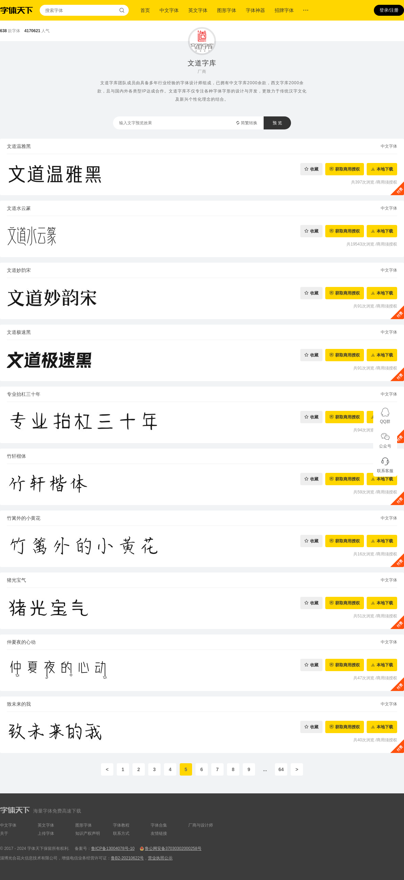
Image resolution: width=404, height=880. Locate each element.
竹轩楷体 (16, 456)
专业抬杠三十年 (23, 394)
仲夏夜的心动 (21, 642)
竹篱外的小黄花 (23, 518)
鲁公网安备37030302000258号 (173, 848)
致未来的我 (19, 704)
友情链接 (159, 833)
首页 (145, 10)
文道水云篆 (19, 208)
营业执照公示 (160, 858)
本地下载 (385, 169)
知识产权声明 (87, 833)
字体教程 (121, 825)
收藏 (314, 169)
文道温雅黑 (19, 146)
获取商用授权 (347, 169)
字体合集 (159, 825)
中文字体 (169, 10)
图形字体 (226, 10)
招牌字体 (284, 10)
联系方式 (121, 833)
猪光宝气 (16, 580)
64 (281, 769)
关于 (4, 833)
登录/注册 (389, 10)
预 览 (277, 123)
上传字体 (46, 833)
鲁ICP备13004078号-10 (113, 848)
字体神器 (255, 10)
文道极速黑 (19, 332)
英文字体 (197, 10)
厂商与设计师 (200, 825)
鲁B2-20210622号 (127, 858)
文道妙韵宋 (19, 270)
